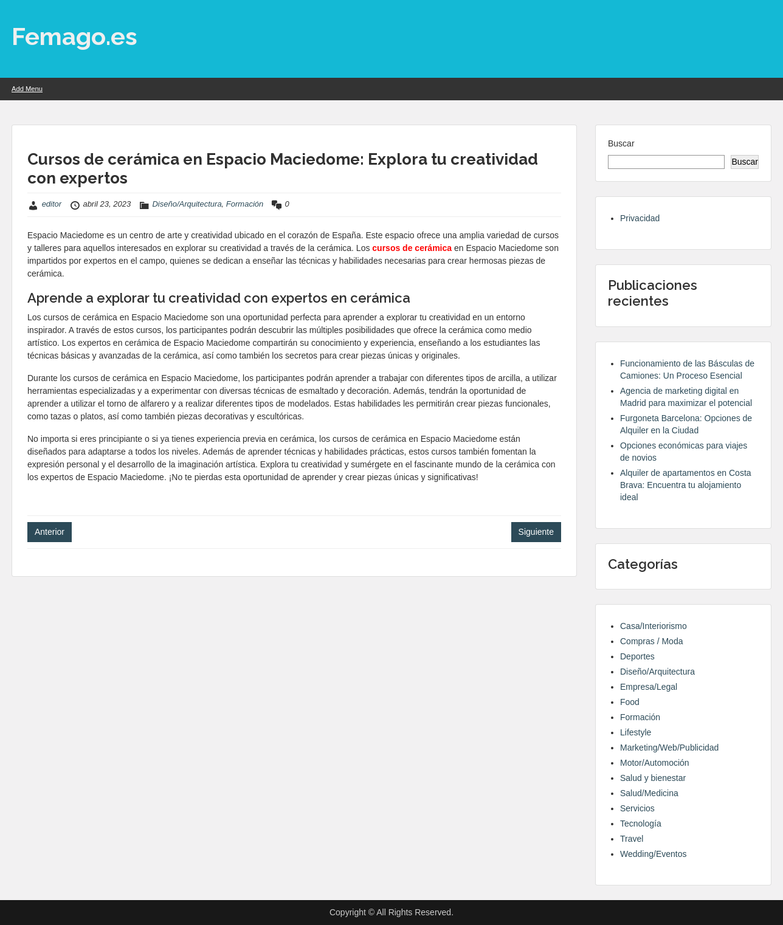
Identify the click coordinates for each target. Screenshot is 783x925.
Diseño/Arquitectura (186, 203)
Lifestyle (635, 732)
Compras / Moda (651, 641)
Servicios (637, 808)
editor (52, 203)
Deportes (637, 656)
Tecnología (640, 823)
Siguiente (536, 532)
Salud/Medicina (649, 793)
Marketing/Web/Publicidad (669, 747)
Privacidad (640, 218)
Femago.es (74, 36)
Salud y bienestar (653, 778)
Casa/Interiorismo (653, 626)
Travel (631, 839)
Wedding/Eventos (653, 854)
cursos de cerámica (412, 248)
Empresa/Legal (648, 687)
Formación (244, 203)
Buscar (621, 143)
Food (630, 702)
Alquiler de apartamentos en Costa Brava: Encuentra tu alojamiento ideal (685, 485)
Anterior (49, 532)
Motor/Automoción (654, 763)
